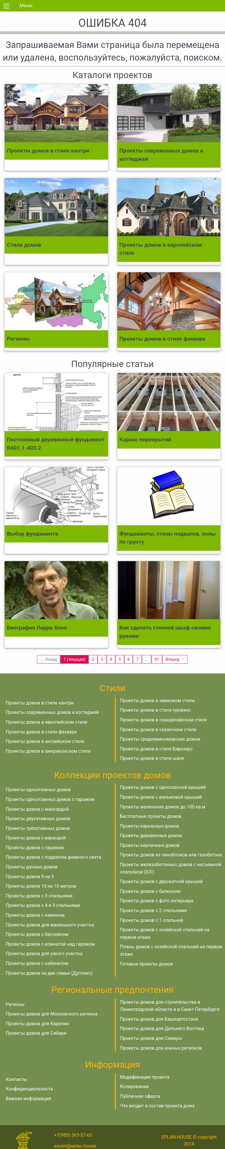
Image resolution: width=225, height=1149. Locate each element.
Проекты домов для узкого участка (44, 953)
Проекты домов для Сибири (36, 1033)
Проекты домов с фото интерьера (156, 900)
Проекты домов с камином (35, 915)
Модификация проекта (145, 1077)
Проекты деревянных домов (151, 835)
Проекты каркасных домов (149, 826)
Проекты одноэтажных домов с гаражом (50, 799)
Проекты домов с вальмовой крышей (161, 797)
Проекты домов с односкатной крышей (163, 787)
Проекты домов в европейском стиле (46, 722)
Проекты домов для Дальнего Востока (162, 1028)
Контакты (16, 1079)
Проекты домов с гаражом (35, 847)
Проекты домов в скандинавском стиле (163, 720)
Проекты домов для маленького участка (50, 925)
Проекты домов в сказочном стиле (158, 729)
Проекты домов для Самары (151, 1038)
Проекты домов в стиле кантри (40, 703)
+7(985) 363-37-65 (73, 1135)
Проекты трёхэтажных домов (38, 828)
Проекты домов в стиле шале (152, 758)
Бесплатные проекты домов (150, 816)
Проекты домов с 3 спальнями (39, 896)
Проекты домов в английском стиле (45, 741)
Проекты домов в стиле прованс (155, 710)
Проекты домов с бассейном (37, 934)
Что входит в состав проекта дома (157, 1106)
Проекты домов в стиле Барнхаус (156, 749)
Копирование (134, 1086)
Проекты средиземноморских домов (160, 739)
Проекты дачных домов (31, 867)
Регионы (15, 1004)
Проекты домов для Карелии (37, 1023)
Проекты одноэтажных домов (38, 789)
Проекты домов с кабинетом (37, 963)
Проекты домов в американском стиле (48, 751)
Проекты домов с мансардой (37, 809)
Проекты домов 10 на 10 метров (41, 886)
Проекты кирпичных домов (150, 845)
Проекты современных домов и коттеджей (52, 712)
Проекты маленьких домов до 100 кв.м (162, 807)
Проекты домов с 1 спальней (151, 920)
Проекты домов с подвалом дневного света (53, 857)
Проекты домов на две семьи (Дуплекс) (49, 973)
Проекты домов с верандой (36, 838)
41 (157, 659)
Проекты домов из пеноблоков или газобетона (171, 855)
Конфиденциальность (29, 1089)
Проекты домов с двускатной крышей (161, 881)
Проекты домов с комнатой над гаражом (50, 944)
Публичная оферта (140, 1096)
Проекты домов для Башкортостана (159, 1019)
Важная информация (28, 1098)
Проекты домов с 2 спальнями (153, 910)
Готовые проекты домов (146, 964)
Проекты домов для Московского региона (52, 1014)
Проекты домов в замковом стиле (157, 700)
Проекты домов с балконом (150, 891)
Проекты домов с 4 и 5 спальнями (43, 905)
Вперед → (175, 659)
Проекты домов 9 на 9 (30, 876)
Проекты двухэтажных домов (38, 818)
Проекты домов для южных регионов (161, 1048)
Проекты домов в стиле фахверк (41, 732)
